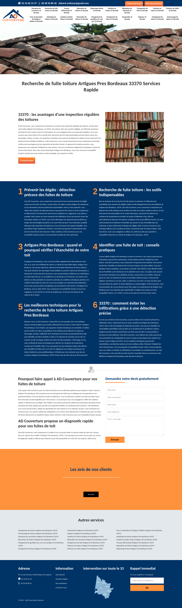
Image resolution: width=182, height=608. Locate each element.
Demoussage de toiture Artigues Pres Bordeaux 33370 (37, 533)
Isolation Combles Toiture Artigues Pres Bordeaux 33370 (136, 540)
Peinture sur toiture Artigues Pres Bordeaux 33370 (85, 546)
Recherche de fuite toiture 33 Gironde (51, 9)
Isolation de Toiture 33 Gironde (111, 9)
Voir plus (91, 494)
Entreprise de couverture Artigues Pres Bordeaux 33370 (38, 537)
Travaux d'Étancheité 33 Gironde (66, 10)
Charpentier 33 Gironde (127, 18)
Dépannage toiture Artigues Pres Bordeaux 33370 (134, 549)
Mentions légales (62, 579)
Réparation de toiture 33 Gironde (81, 9)
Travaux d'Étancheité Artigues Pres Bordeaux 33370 (135, 543)
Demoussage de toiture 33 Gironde (172, 18)
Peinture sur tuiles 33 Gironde (172, 9)
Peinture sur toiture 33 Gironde (157, 9)
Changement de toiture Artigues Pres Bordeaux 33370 (37, 530)
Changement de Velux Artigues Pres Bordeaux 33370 (37, 549)
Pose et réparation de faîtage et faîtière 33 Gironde (36, 19)
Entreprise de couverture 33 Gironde (36, 10)
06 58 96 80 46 (49, 3)
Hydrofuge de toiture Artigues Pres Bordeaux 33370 (135, 537)
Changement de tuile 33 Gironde (142, 9)
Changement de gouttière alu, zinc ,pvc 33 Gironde (97, 19)
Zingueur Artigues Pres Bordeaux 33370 (81, 533)
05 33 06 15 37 (29, 3)
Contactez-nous (134, 4)
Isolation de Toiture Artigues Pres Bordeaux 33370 (85, 537)
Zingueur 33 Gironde (142, 18)
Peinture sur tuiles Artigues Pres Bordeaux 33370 (85, 549)
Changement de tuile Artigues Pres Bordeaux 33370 (86, 543)
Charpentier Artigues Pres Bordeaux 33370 (82, 530)
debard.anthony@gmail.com (73, 3)
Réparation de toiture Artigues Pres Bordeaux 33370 (135, 546)
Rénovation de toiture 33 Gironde (81, 18)
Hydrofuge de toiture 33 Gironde (51, 18)
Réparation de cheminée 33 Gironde (127, 10)
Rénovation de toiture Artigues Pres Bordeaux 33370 (37, 540)
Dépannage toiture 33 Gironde (96, 9)
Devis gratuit (60, 575)
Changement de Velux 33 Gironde (112, 18)
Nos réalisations (154, 4)
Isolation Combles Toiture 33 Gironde (66, 18)
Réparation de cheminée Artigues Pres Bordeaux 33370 (87, 540)
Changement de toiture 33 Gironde (157, 18)
